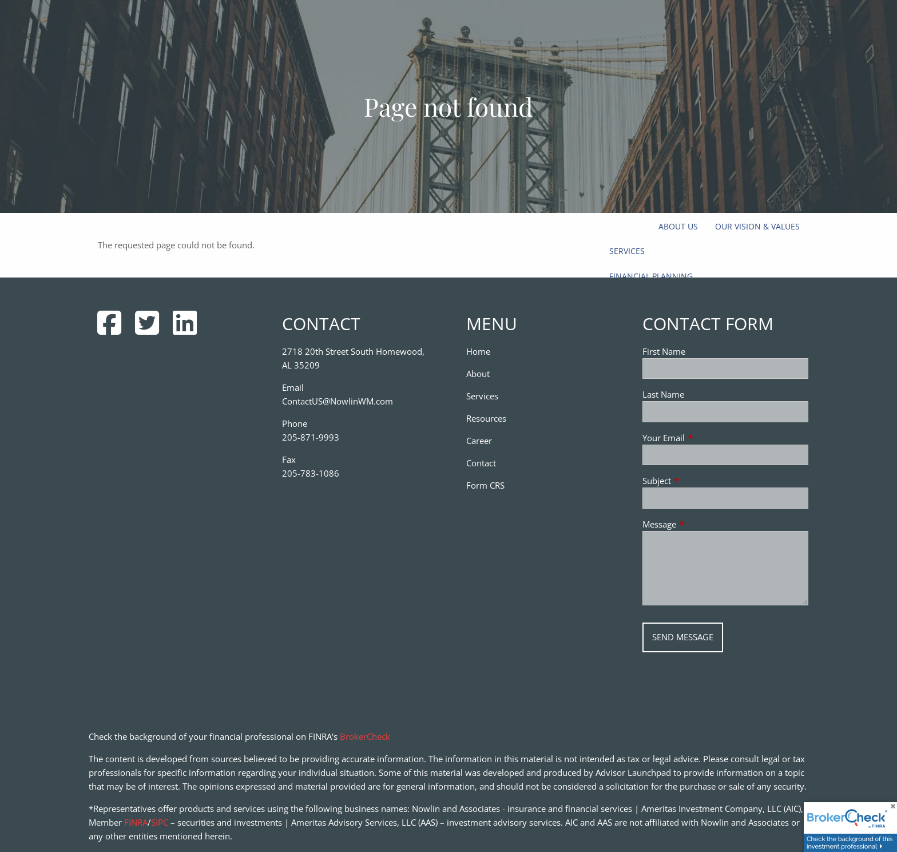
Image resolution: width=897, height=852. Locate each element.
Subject (699, 480)
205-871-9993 (310, 437)
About (478, 373)
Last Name (663, 394)
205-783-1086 (310, 473)
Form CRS (485, 485)
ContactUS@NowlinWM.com (337, 401)
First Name (663, 351)
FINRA (136, 822)
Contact (481, 463)
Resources (486, 418)
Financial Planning (651, 276)
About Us (678, 226)
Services (627, 250)
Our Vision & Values (757, 226)
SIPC (159, 822)
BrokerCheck (365, 736)
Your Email (705, 437)
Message (701, 524)
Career (479, 440)
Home (478, 351)
